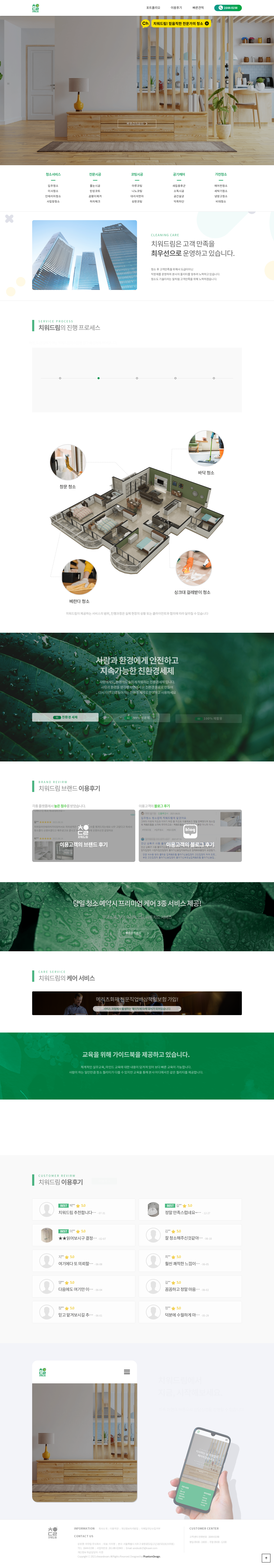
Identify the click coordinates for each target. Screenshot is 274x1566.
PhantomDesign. (151, 1556)
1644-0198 (228, 7)
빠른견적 (198, 8)
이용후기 (176, 8)
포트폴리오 (153, 8)
